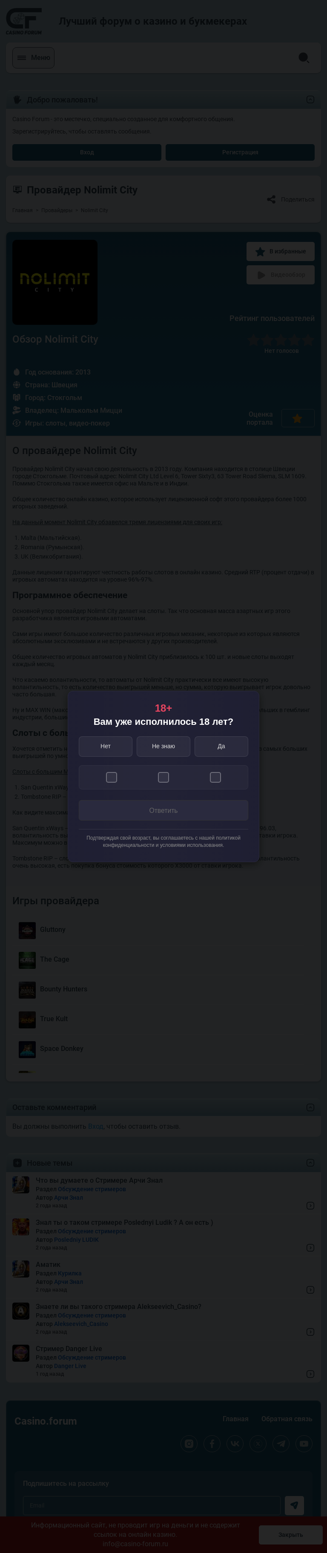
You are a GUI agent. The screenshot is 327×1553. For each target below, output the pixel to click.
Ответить (163, 810)
